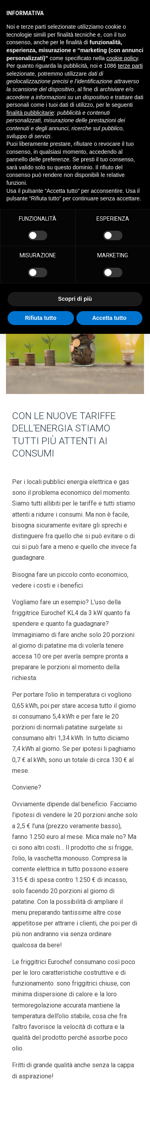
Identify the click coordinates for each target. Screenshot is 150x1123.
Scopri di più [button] (75, 299)
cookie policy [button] (122, 58)
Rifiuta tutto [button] (40, 318)
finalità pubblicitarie (30, 113)
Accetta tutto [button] (109, 318)
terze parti (130, 66)
